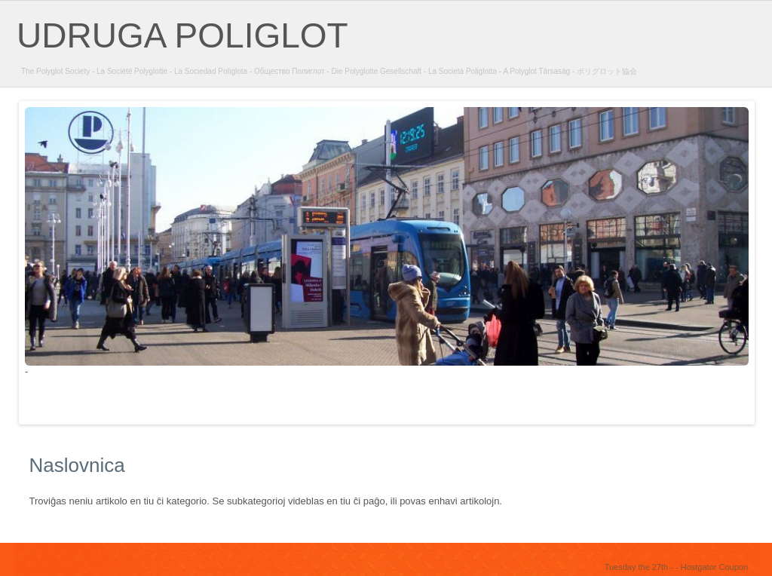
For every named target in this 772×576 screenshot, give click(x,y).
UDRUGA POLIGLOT (182, 35)
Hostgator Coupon (714, 566)
